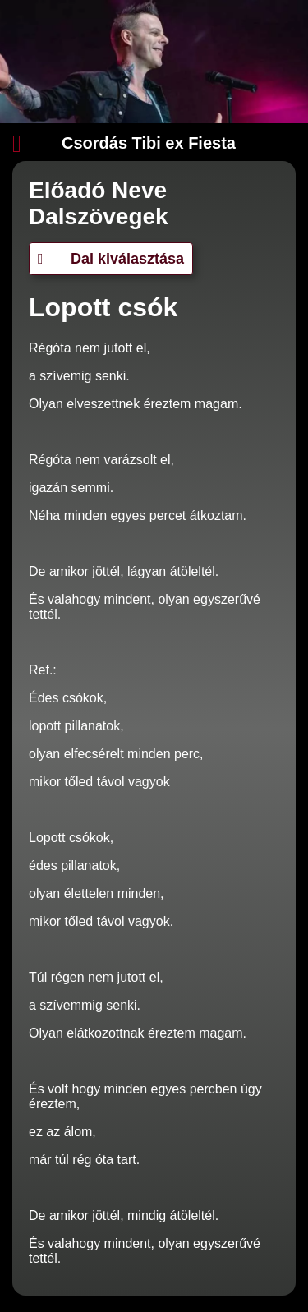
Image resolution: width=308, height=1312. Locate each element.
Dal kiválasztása (111, 259)
